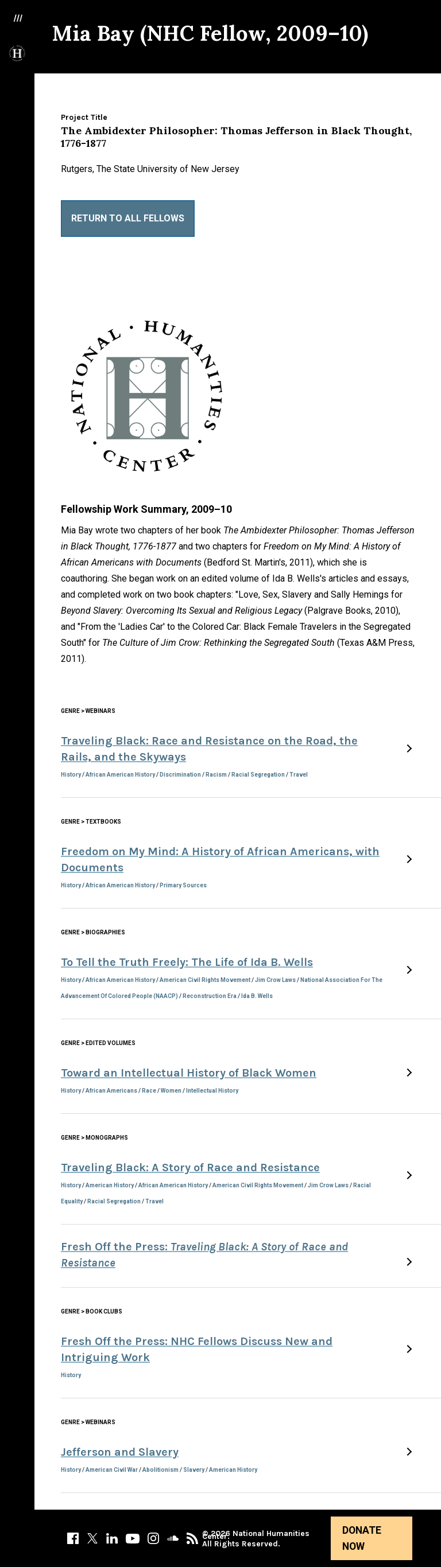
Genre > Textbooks (91, 821)
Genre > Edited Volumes (98, 1043)
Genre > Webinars (88, 711)
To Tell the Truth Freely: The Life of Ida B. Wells (187, 962)
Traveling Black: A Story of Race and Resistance (190, 1167)
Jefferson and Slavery (120, 1452)
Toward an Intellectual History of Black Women (188, 1072)
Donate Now (361, 1538)
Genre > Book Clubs (91, 1311)
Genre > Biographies (93, 932)
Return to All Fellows (127, 218)
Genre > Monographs (94, 1138)
